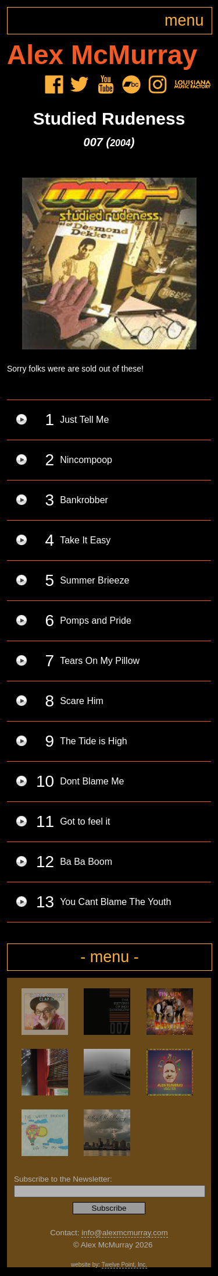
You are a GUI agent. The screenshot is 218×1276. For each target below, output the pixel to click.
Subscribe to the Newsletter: (63, 1179)
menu (184, 20)
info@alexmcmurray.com (124, 1232)
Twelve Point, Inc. (124, 1264)
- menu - (109, 957)
